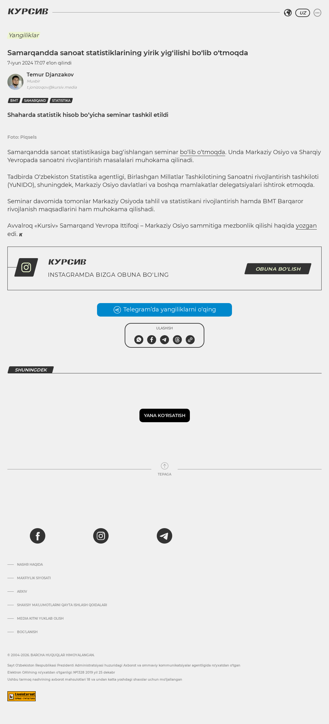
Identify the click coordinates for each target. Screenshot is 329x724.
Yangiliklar (23, 35)
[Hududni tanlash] (288, 13)
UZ (302, 13)
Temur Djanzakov (50, 75)
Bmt (14, 101)
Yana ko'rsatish (164, 415)
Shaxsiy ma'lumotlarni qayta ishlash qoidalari (62, 605)
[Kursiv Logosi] (28, 11)
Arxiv (22, 592)
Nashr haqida (30, 565)
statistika (61, 101)
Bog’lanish (27, 632)
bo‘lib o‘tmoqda (202, 152)
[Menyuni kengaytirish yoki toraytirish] (317, 13)
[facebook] (37, 536)
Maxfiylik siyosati (34, 578)
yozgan (306, 225)
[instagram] (101, 536)
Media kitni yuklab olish (40, 619)
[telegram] (164, 536)
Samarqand (35, 101)
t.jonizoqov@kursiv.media (52, 87)
